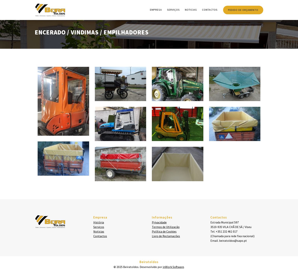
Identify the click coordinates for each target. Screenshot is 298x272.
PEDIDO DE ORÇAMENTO (243, 10)
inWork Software (173, 267)
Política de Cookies (164, 231)
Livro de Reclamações (166, 236)
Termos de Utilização (166, 227)
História (98, 222)
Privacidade (159, 222)
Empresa (156, 9)
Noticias (191, 9)
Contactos (210, 9)
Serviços (173, 9)
